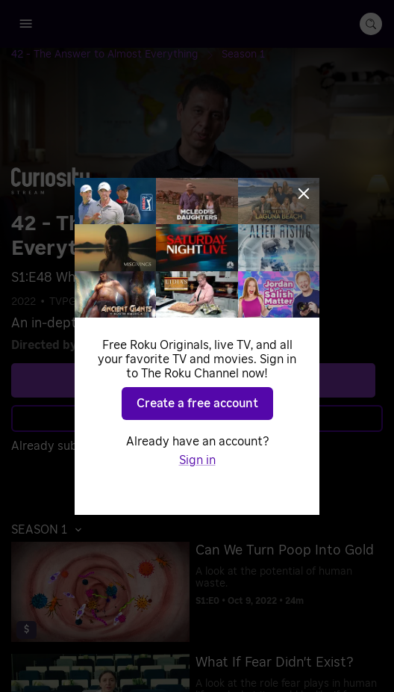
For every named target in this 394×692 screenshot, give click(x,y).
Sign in (197, 460)
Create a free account (197, 404)
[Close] (304, 194)
